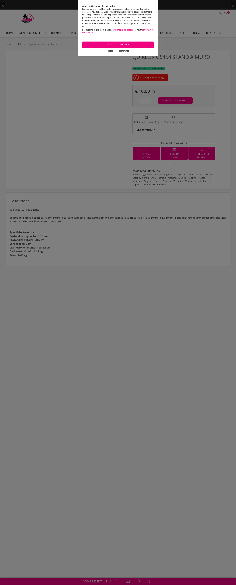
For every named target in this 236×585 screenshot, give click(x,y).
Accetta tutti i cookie (118, 44)
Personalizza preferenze (118, 50)
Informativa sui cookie (123, 29)
